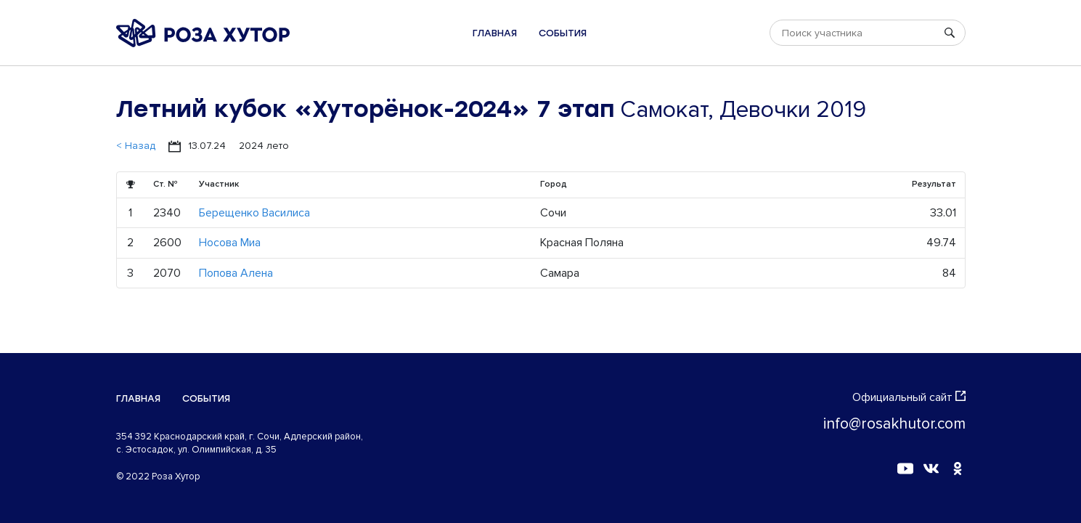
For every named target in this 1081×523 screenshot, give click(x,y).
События (563, 33)
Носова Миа (230, 242)
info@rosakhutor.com (894, 424)
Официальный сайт (909, 397)
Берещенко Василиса (254, 213)
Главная (495, 33)
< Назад (135, 145)
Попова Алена (236, 273)
